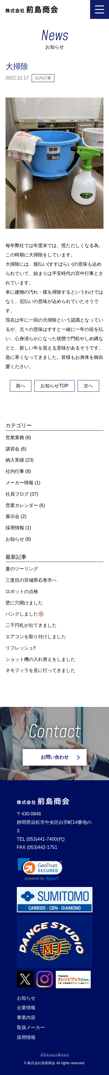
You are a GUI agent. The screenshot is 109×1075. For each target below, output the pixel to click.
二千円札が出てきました (31, 625)
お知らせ (15, 539)
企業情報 (26, 1007)
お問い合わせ (55, 757)
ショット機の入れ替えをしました (40, 659)
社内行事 (15, 471)
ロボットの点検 (22, 591)
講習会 (12, 448)
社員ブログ (17, 494)
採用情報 (15, 527)
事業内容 (26, 1017)
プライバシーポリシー (54, 1054)
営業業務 (15, 437)
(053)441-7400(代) (47, 839)
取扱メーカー (31, 1027)
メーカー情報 (19, 482)
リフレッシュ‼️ (21, 647)
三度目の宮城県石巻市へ (31, 580)
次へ (88, 385)
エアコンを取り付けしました (36, 636)
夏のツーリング (22, 568)
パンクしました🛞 (25, 613)
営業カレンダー (22, 505)
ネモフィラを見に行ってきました (40, 670)
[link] (40, 869)
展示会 (12, 516)
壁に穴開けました (24, 602)
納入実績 (15, 459)
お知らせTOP (54, 385)
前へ (20, 385)
